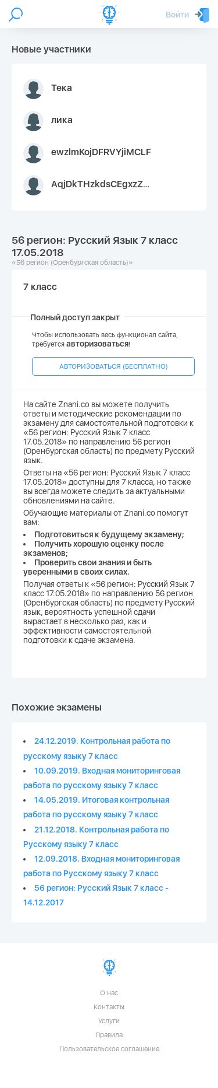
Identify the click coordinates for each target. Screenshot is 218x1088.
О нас (109, 993)
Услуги (109, 1021)
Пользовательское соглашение (109, 1049)
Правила (109, 1035)
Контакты (109, 1007)
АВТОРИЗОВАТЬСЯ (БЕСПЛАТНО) (113, 366)
